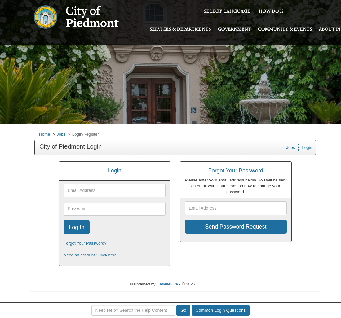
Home (44, 134)
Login (307, 147)
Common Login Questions (221, 310)
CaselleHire (167, 284)
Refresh (213, 284)
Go (183, 310)
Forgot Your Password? (85, 243)
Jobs (61, 134)
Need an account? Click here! (91, 255)
